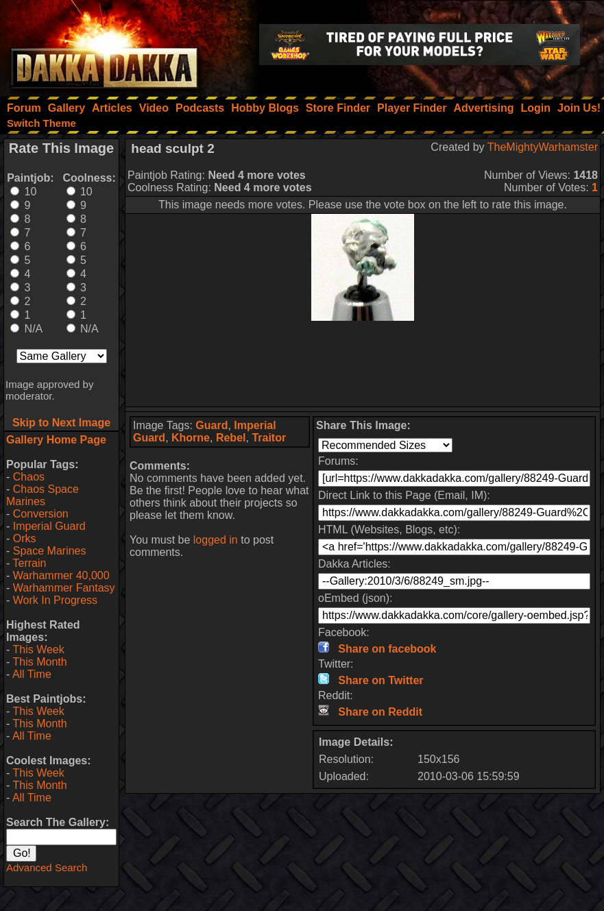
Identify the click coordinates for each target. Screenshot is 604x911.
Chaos (29, 477)
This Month (39, 662)
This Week (38, 649)
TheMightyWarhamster (542, 147)
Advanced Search (46, 867)
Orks (24, 538)
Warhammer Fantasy (64, 588)
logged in (215, 540)
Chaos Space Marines (42, 495)
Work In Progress (55, 600)
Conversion (41, 514)
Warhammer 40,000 (61, 575)
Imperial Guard (49, 526)
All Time (31, 674)
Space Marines (49, 551)
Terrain (29, 563)
